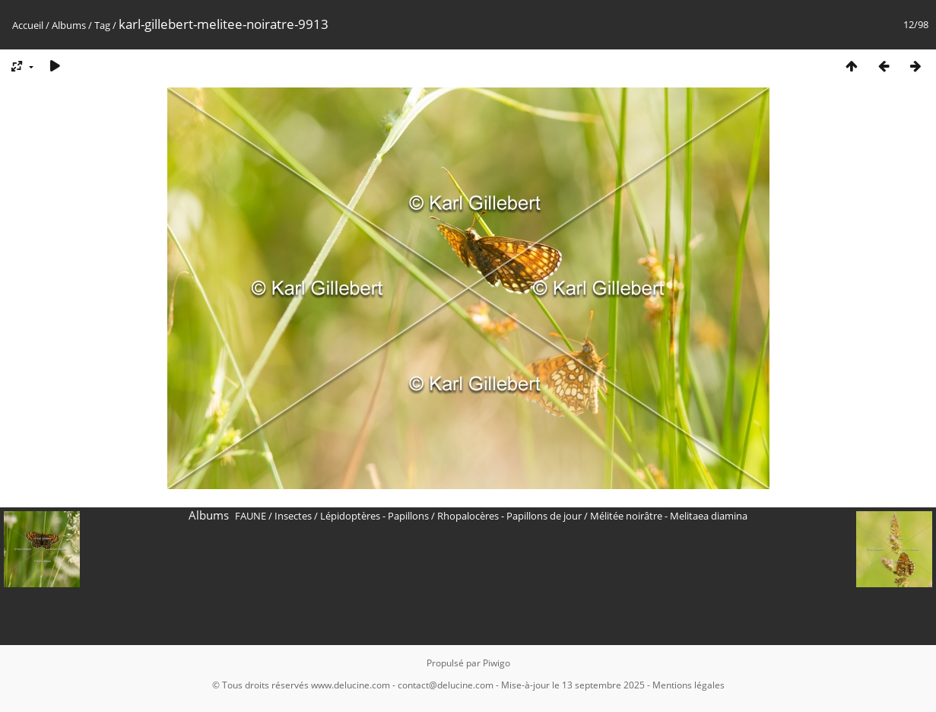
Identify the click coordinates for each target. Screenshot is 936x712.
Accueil (27, 25)
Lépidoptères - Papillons (374, 516)
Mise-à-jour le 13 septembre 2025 (573, 685)
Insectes (293, 516)
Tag (102, 25)
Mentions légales (688, 685)
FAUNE (250, 516)
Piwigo (496, 662)
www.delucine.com (350, 685)
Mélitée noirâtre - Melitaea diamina (668, 516)
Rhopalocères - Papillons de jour (509, 516)
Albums (69, 25)
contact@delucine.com (445, 685)
